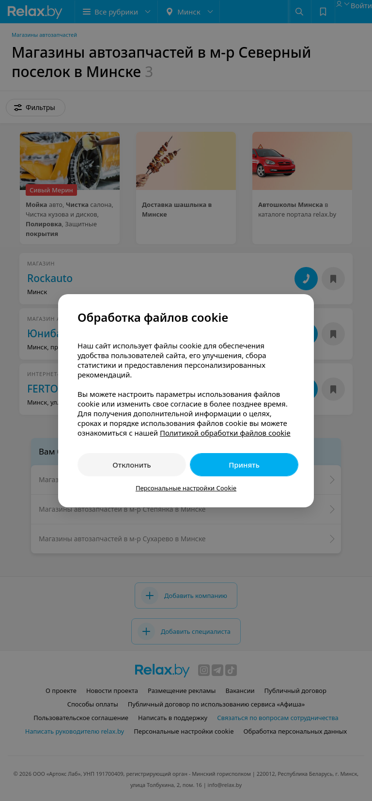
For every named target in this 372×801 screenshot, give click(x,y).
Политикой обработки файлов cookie (225, 433)
